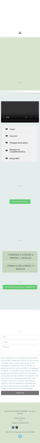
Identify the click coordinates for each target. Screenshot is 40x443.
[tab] (20, 256)
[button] (20, 33)
